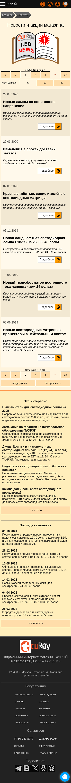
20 (61, 82)
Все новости (35, 623)
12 (44, 82)
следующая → (53, 383)
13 (65, 74)
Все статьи (35, 510)
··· (55, 74)
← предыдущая (18, 383)
